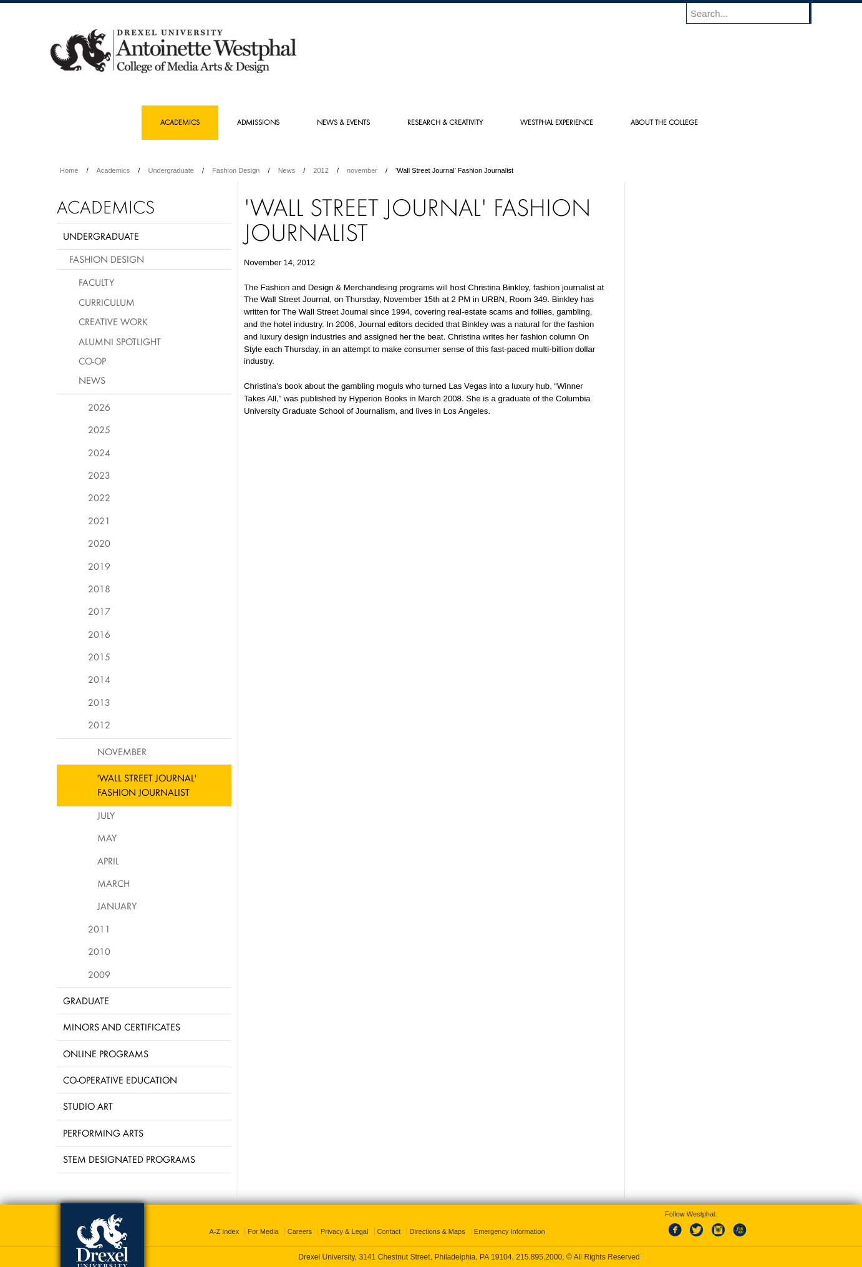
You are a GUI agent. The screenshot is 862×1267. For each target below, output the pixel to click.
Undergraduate (170, 170)
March (113, 883)
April (108, 860)
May (107, 837)
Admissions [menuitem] (258, 122)
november (362, 170)
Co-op (92, 361)
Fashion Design (235, 170)
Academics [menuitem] (180, 122)
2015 (99, 656)
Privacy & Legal (344, 1231)
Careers (300, 1231)
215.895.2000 (539, 1257)
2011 (99, 928)
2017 (99, 611)
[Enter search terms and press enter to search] (755, 13)
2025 (99, 429)
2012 (320, 170)
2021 (99, 520)
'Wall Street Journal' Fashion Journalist (146, 784)
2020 (99, 543)
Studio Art (88, 1106)
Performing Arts (103, 1133)
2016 (99, 634)
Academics (113, 170)
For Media (263, 1231)
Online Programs (105, 1053)
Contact (389, 1231)
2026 (99, 407)
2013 (99, 702)
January (117, 905)
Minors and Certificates (121, 1026)
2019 (99, 566)
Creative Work (113, 321)
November (122, 751)
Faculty (96, 282)
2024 (99, 452)
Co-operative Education (120, 1080)
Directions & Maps (437, 1231)
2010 (99, 951)
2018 (99, 588)
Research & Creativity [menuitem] (445, 122)
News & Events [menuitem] (343, 122)
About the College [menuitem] (664, 122)
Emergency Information (509, 1231)
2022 (99, 497)
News (287, 170)
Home (69, 170)
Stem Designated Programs (129, 1159)
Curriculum (107, 302)
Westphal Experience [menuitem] (556, 122)
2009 (99, 974)
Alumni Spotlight (120, 341)
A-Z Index (224, 1231)
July (106, 815)
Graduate (86, 1000)
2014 (99, 679)
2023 (99, 475)
